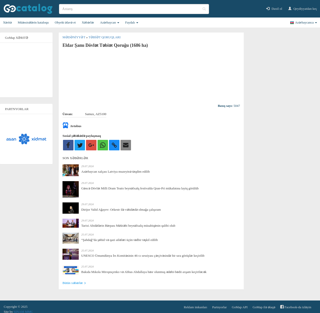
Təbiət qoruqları (104, 37)
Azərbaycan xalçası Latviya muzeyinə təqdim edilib (115, 171)
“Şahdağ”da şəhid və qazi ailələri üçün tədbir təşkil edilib (119, 240)
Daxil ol (274, 9)
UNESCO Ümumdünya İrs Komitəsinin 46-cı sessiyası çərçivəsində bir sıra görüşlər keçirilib (142, 255)
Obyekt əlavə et (65, 22)
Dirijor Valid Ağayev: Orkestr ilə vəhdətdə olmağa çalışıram (121, 209)
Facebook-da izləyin (295, 307)
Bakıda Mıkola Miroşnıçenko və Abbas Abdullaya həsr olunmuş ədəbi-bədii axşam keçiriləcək (143, 272)
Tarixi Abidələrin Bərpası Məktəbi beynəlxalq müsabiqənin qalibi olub (128, 225)
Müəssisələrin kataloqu (33, 22)
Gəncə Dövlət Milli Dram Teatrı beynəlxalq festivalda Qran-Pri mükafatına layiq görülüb (139, 188)
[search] (134, 9)
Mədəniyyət (74, 37)
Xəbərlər (88, 22)
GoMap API (240, 307)
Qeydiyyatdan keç (302, 9)
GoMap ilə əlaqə (263, 307)
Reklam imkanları (195, 307)
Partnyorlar (219, 307)
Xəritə (7, 22)
